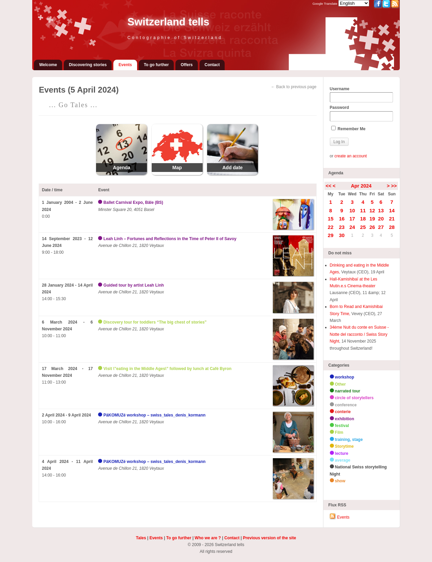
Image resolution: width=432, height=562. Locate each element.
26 (372, 227)
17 (352, 218)
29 (331, 235)
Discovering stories (88, 64)
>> (394, 186)
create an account (351, 156)
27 (381, 227)
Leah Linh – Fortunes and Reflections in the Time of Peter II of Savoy (170, 238)
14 (392, 210)
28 (392, 227)
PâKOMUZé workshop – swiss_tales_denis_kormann (155, 415)
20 (381, 218)
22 (331, 227)
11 (363, 210)
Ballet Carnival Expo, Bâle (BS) (133, 202)
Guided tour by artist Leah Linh (134, 285)
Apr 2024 (361, 186)
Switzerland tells (168, 22)
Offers (186, 64)
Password (361, 113)
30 (342, 235)
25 (363, 227)
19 (372, 218)
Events (125, 64)
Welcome (48, 64)
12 (372, 210)
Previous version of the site (269, 538)
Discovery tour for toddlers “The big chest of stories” (155, 322)
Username (361, 94)
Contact (212, 64)
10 (352, 210)
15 (331, 218)
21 (392, 218)
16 (342, 218)
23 (342, 227)
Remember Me (348, 128)
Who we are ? (208, 538)
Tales (141, 538)
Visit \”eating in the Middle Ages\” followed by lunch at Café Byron (167, 368)
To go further (156, 64)
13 (381, 210)
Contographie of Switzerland (174, 37)
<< (329, 186)
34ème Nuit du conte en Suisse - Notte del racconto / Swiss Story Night (359, 334)
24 (352, 227)
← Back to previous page (293, 86)
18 (363, 218)
